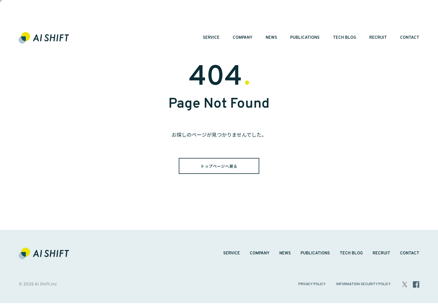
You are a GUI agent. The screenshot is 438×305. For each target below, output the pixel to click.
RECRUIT (378, 17)
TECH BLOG (344, 17)
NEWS (271, 17)
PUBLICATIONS (305, 17)
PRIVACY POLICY (312, 286)
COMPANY (243, 17)
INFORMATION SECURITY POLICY (363, 286)
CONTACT (409, 17)
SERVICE (211, 17)
